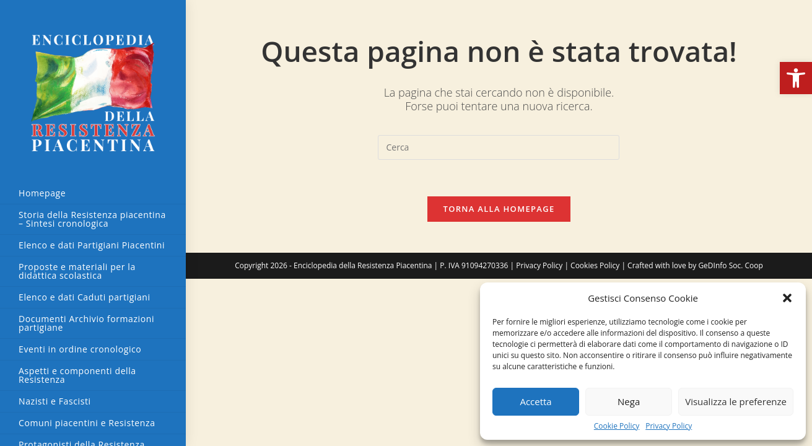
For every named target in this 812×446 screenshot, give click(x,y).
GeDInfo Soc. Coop (730, 266)
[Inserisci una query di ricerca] (498, 147)
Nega (629, 401)
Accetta (535, 401)
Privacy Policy (668, 426)
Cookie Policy (616, 426)
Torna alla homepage (499, 209)
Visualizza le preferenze (736, 401)
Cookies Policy (594, 266)
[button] (796, 78)
